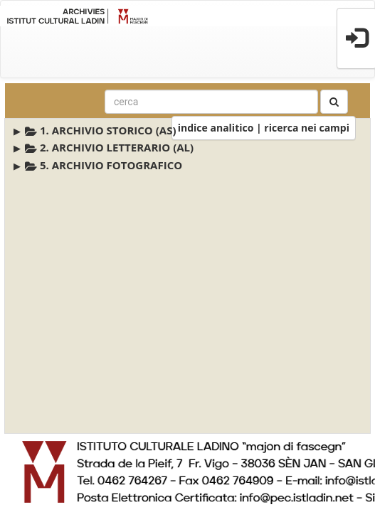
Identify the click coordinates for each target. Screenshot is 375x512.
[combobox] (211, 102)
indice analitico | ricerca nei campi (263, 127)
